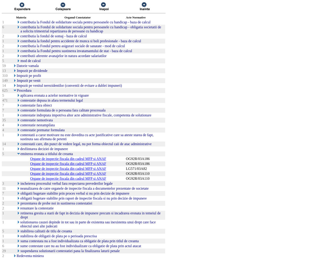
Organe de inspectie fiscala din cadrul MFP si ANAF (68, 159)
